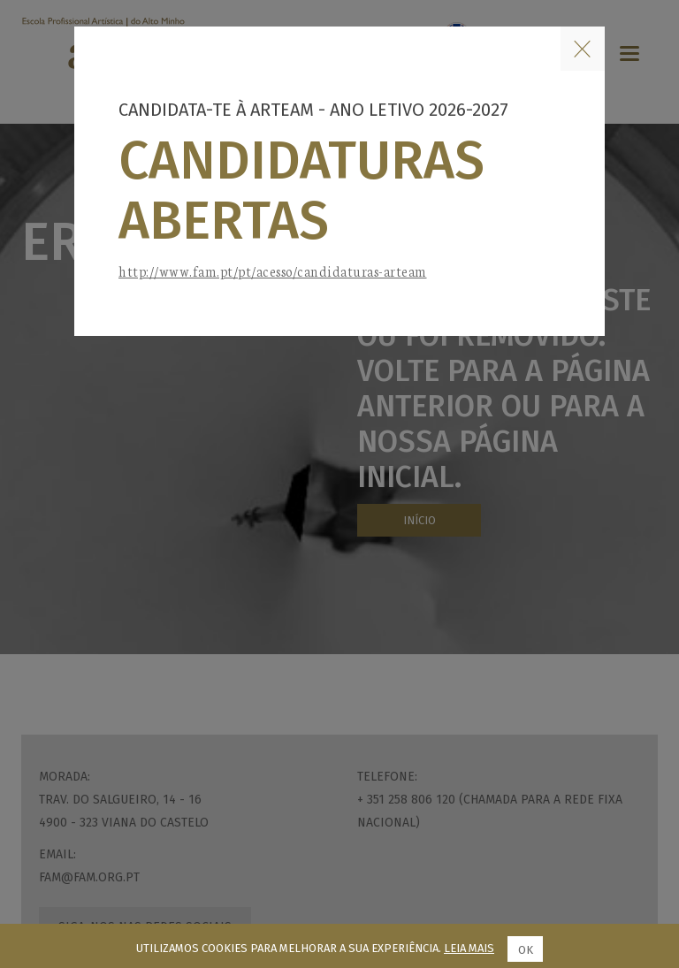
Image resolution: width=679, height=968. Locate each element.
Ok (525, 950)
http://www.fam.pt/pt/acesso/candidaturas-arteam (272, 271)
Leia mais (469, 948)
